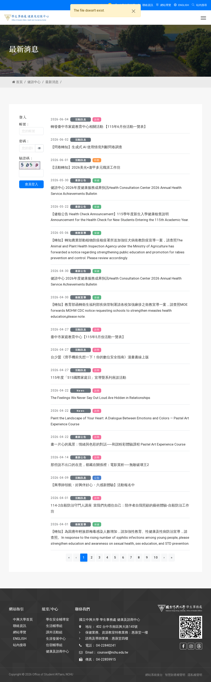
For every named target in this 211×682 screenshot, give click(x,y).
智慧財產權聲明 (175, 674)
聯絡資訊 (145, 5)
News (80, 390)
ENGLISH (181, 5)
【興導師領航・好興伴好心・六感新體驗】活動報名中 (93, 485)
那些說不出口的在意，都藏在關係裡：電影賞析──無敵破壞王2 (100, 465)
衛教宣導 (80, 233)
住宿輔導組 (54, 645)
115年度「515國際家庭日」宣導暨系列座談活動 (88, 377)
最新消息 (52, 82)
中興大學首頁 (23, 619)
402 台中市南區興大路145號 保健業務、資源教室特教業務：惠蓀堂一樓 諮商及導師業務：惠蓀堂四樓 (116, 633)
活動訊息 (80, 119)
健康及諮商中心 (57, 651)
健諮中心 (34, 82)
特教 (97, 160)
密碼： (24, 141)
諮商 (97, 119)
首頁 (17, 82)
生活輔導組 (54, 626)
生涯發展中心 (56, 639)
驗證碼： (26, 158)
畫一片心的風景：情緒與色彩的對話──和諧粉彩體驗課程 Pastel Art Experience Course (118, 444)
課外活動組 (54, 632)
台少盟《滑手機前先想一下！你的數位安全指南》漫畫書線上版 (100, 357)
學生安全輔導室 (57, 619)
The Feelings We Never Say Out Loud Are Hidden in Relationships (100, 398)
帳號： (24, 124)
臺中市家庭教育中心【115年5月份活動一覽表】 (88, 337)
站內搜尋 (199, 5)
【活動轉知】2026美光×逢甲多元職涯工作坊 (85, 167)
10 (156, 557)
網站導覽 (163, 5)
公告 (97, 477)
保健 (97, 180)
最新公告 (80, 180)
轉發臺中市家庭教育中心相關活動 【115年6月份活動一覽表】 (99, 127)
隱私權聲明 (195, 674)
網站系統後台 (154, 674)
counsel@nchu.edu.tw (112, 652)
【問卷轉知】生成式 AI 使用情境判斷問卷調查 (86, 147)
